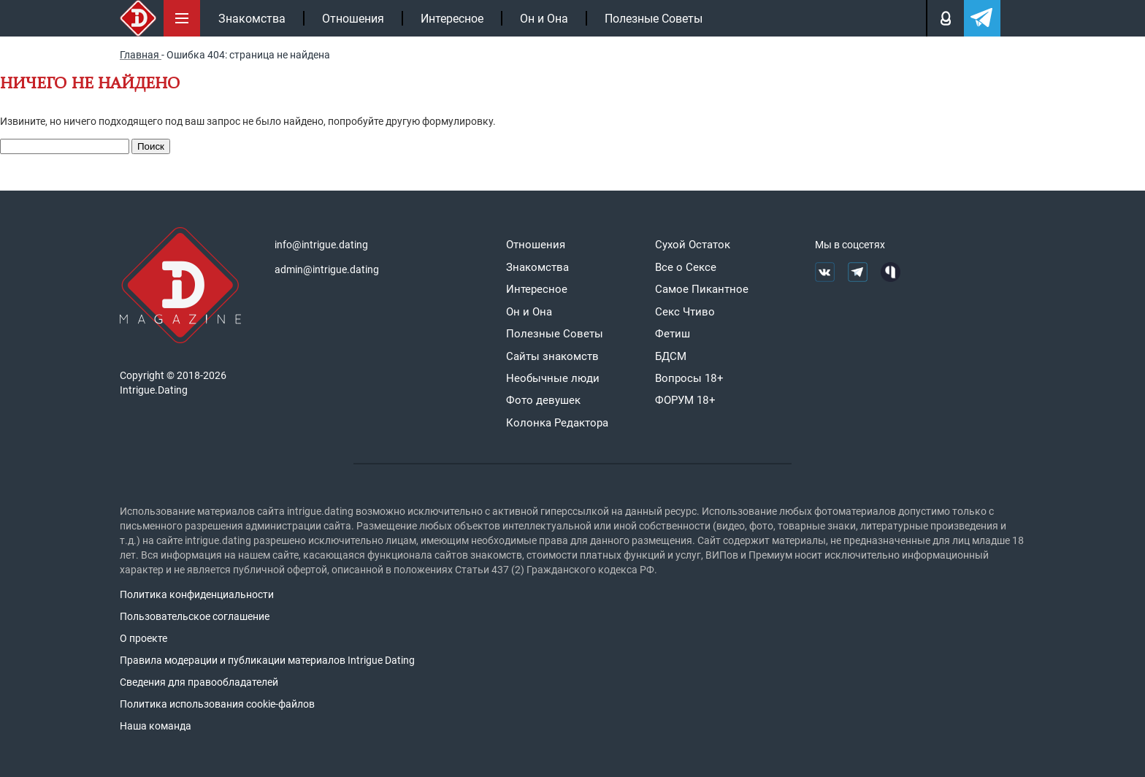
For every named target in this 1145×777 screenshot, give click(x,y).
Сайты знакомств (552, 356)
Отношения (353, 19)
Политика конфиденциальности (197, 594)
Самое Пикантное (701, 289)
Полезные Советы (653, 19)
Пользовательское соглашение (194, 616)
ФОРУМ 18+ (685, 400)
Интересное (452, 19)
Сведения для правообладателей (199, 682)
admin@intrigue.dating (327, 269)
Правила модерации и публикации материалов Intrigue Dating (267, 660)
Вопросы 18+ (689, 378)
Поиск (150, 146)
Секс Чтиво (685, 311)
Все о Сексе (685, 267)
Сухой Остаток (692, 244)
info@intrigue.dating (321, 244)
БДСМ (670, 356)
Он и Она (544, 19)
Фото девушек (543, 400)
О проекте (143, 638)
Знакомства (252, 19)
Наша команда (155, 726)
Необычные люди (553, 378)
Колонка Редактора (557, 422)
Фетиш (672, 333)
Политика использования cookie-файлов (217, 704)
